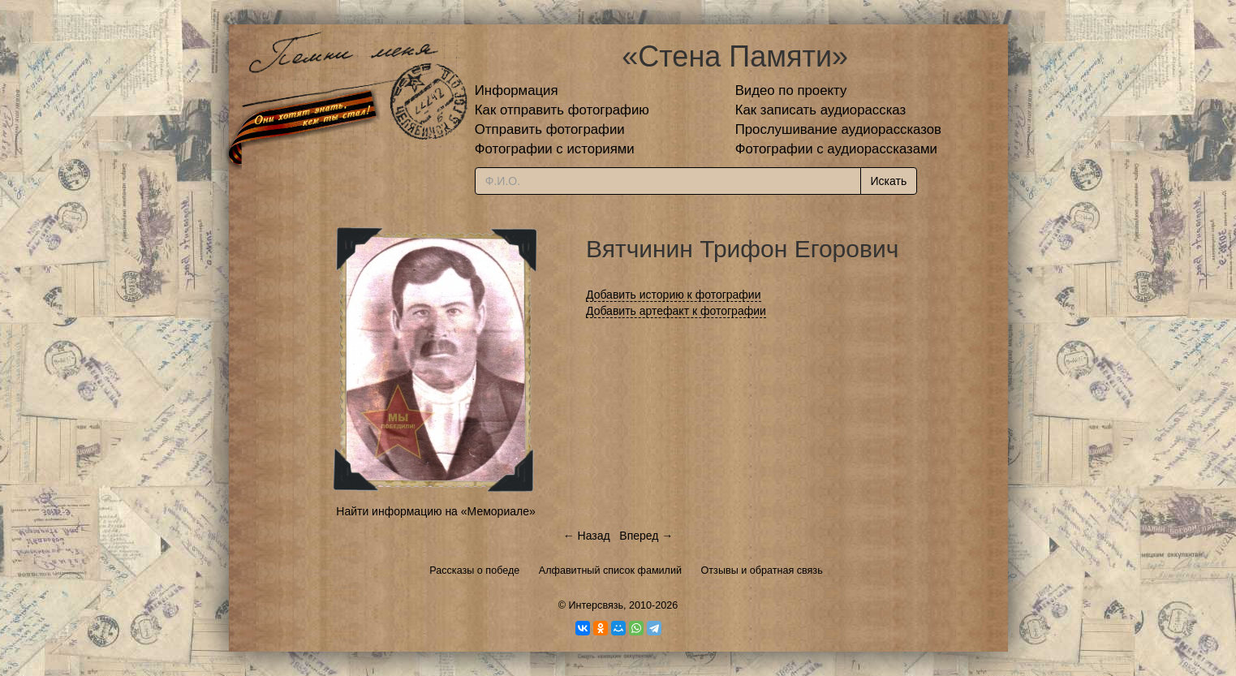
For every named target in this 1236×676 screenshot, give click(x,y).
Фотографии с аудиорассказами (836, 149)
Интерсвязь (595, 605)
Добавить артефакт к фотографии (676, 310)
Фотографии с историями (555, 149)
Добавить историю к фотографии (673, 294)
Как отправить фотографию (562, 110)
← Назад (586, 535)
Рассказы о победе (474, 570)
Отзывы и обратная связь (762, 570)
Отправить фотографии (550, 129)
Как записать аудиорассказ (821, 110)
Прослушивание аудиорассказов (838, 129)
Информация (516, 90)
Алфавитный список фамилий (610, 570)
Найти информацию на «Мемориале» (435, 511)
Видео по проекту (791, 90)
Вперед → (646, 535)
